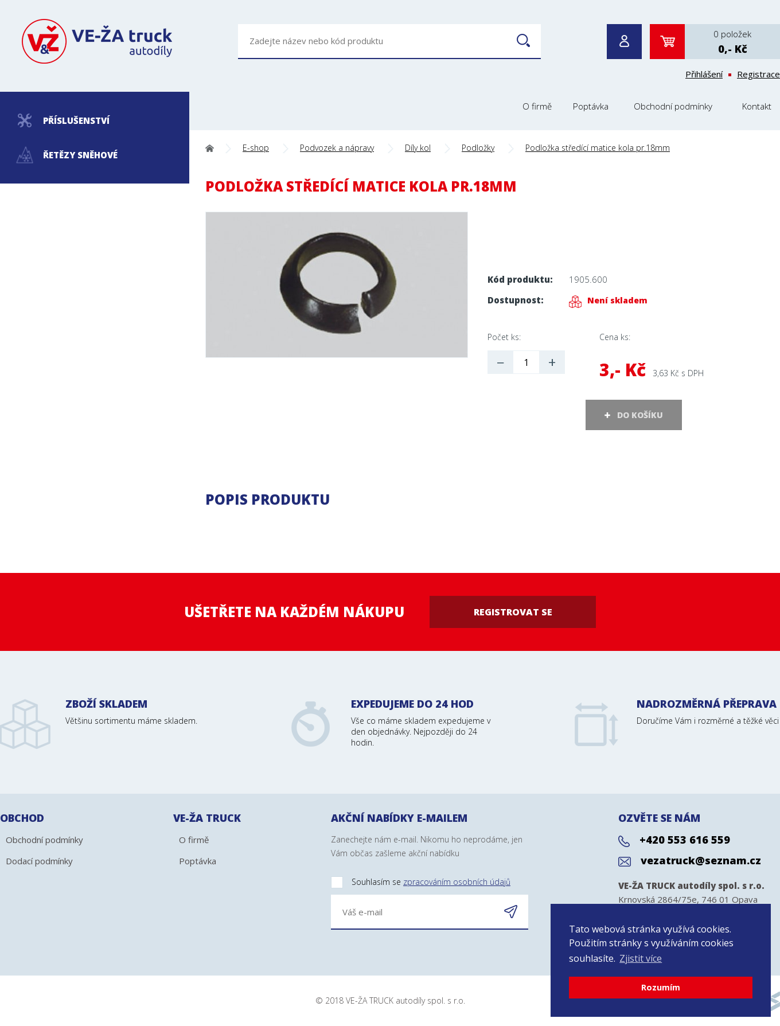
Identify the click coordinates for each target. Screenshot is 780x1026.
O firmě (537, 106)
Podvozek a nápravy (337, 147)
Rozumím (660, 987)
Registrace (758, 74)
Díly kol (418, 147)
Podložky (478, 147)
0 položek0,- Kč (732, 42)
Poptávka (591, 106)
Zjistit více (640, 958)
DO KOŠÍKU (640, 414)
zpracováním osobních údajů (456, 881)
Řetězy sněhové (67, 155)
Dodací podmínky (39, 861)
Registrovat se (513, 612)
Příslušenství (64, 120)
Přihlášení (704, 74)
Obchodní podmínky (673, 106)
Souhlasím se (420, 882)
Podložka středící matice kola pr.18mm (597, 147)
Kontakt (756, 106)
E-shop (256, 147)
